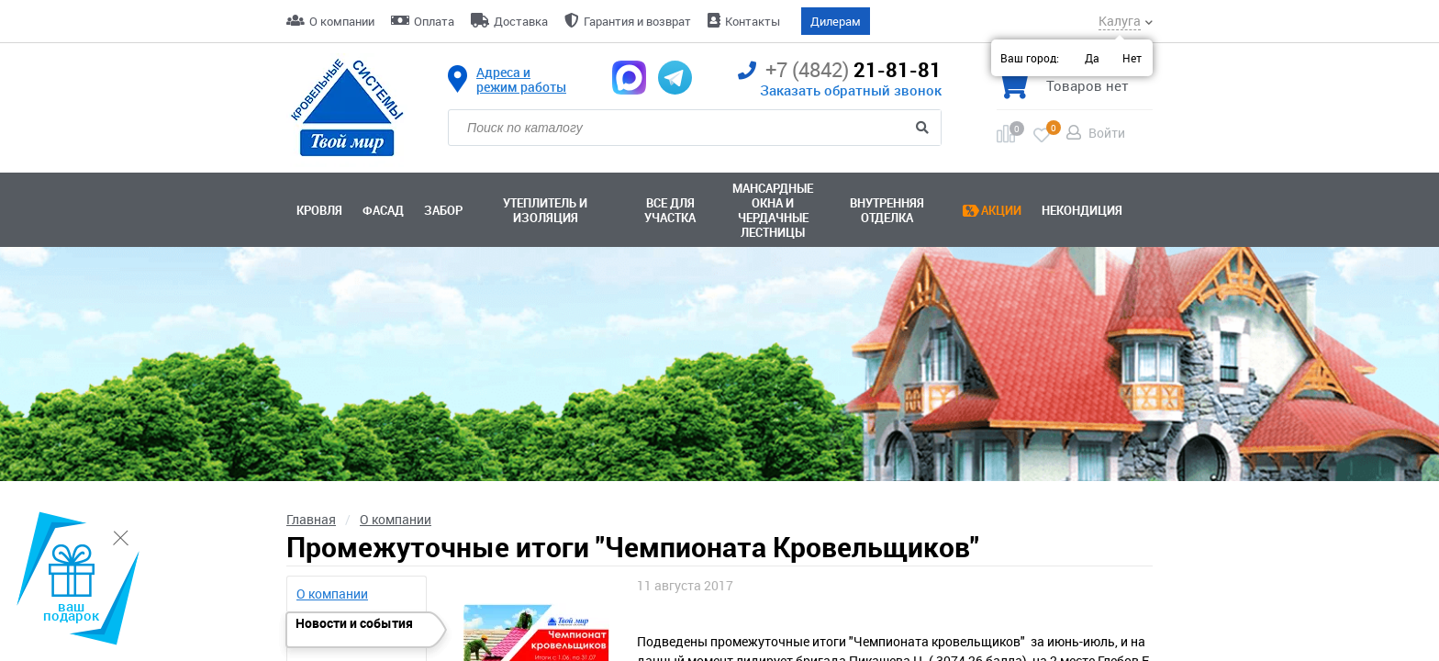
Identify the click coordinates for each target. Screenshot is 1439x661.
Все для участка (670, 210)
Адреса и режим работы (521, 80)
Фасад (383, 210)
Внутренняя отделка (887, 210)
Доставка (521, 21)
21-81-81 (840, 70)
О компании (341, 21)
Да (1092, 57)
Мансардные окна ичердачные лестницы (772, 210)
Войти (1106, 132)
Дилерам (835, 21)
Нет (1132, 57)
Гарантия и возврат (637, 21)
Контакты (752, 21)
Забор (443, 210)
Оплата (434, 21)
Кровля (319, 210)
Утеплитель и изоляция (545, 210)
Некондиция (1082, 210)
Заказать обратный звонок (851, 90)
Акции (1001, 210)
